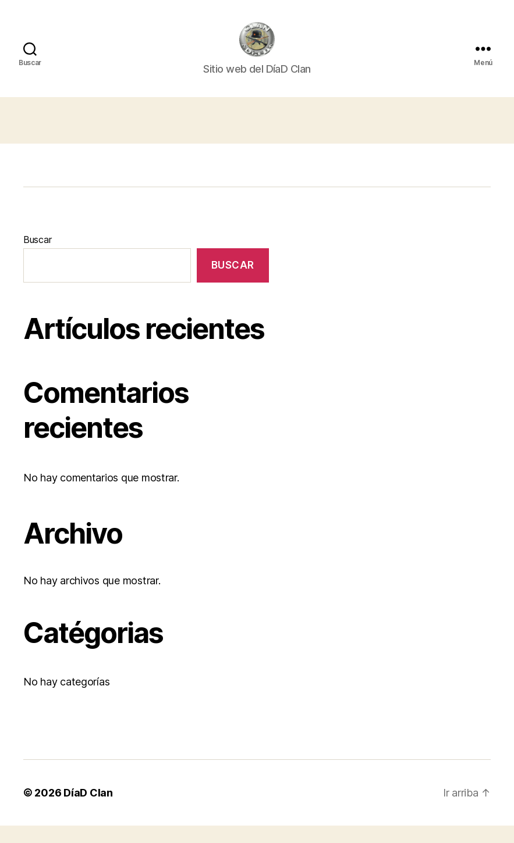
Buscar (37, 257)
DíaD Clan (88, 810)
